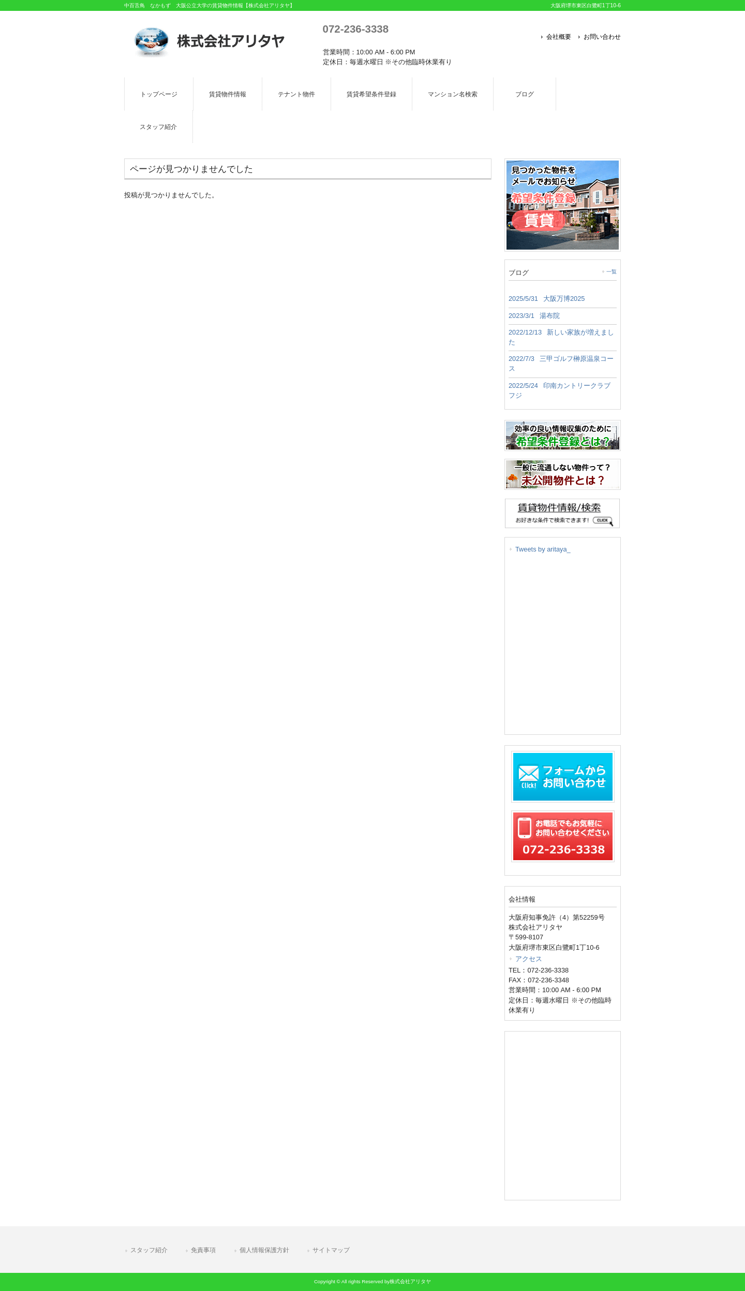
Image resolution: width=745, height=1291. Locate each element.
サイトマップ (331, 1250)
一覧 (611, 271)
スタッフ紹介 (149, 1250)
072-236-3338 (356, 29)
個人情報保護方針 (264, 1250)
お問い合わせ (602, 37)
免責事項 (203, 1250)
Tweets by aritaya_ (543, 549)
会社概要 (558, 37)
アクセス (528, 959)
